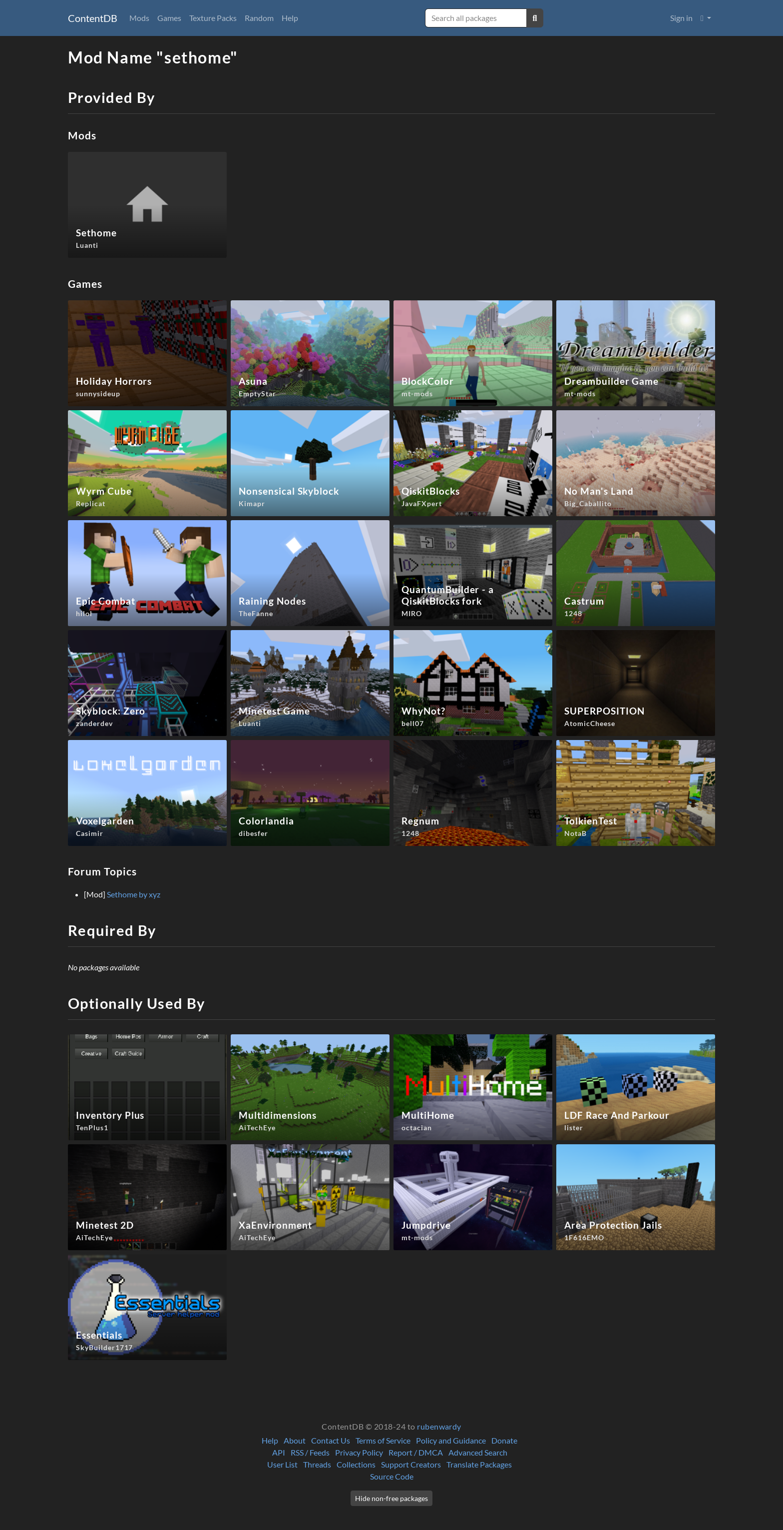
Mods (139, 17)
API (278, 1452)
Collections (356, 1464)
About (295, 1440)
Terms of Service (383, 1440)
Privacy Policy (359, 1452)
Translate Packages (479, 1464)
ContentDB (92, 18)
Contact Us (330, 1440)
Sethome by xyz (133, 894)
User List (282, 1464)
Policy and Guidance (451, 1440)
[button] (706, 18)
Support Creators (411, 1464)
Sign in (681, 17)
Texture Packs (213, 17)
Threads (317, 1464)
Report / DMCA (416, 1452)
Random (259, 17)
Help (290, 17)
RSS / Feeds (310, 1452)
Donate (504, 1440)
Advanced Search (477, 1452)
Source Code (391, 1476)
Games (169, 17)
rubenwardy (439, 1426)
